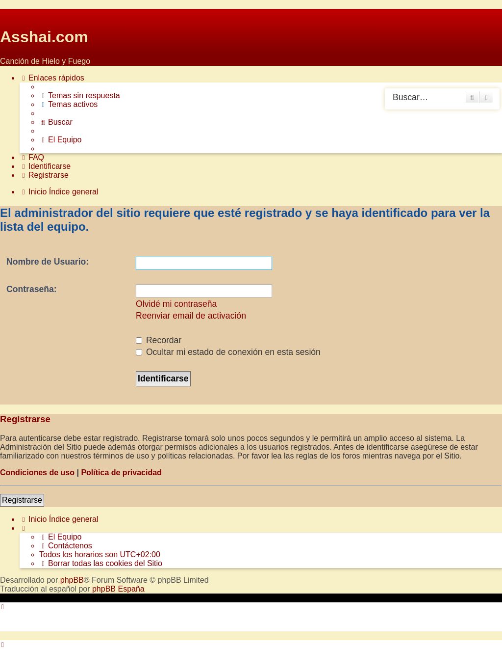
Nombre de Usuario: (47, 262)
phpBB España (118, 589)
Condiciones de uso (37, 472)
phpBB (72, 580)
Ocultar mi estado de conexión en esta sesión (228, 352)
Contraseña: (31, 289)
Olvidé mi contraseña (176, 304)
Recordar (158, 340)
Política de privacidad (121, 472)
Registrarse (22, 500)
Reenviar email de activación (191, 316)
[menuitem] (79, 95)
